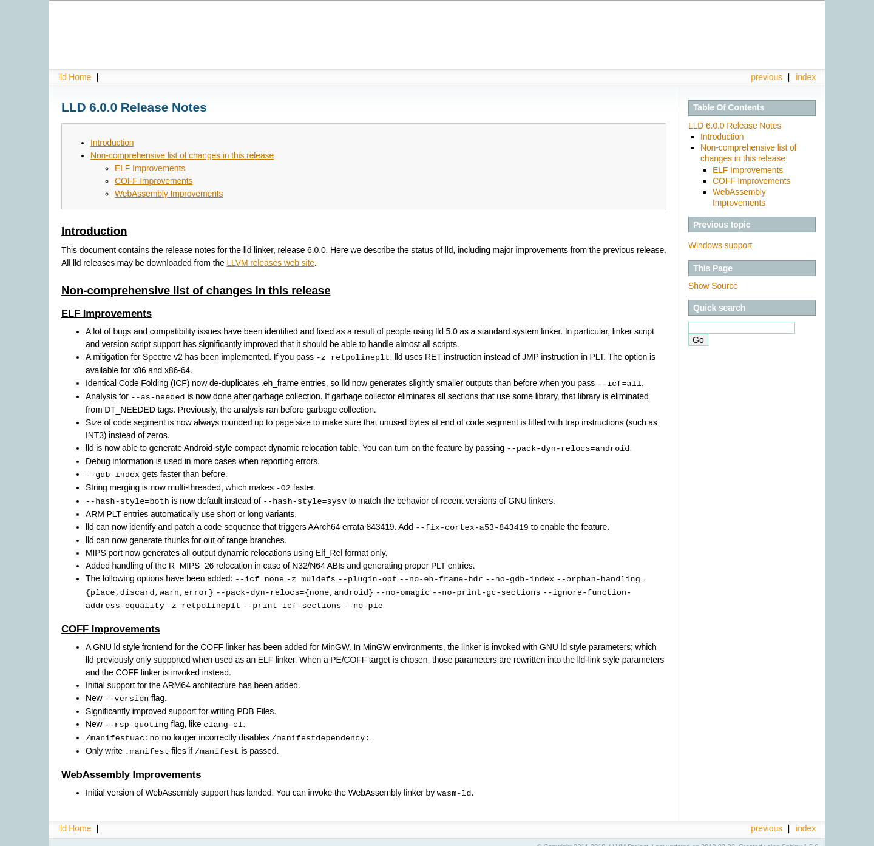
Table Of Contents (728, 107)
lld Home (74, 77)
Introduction (722, 136)
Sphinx (792, 837)
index (806, 77)
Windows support (720, 245)
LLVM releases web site (270, 263)
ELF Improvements (748, 170)
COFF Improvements (751, 181)
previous (766, 77)
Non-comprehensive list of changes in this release (182, 155)
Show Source (713, 286)
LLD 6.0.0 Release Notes (734, 125)
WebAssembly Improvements (169, 193)
